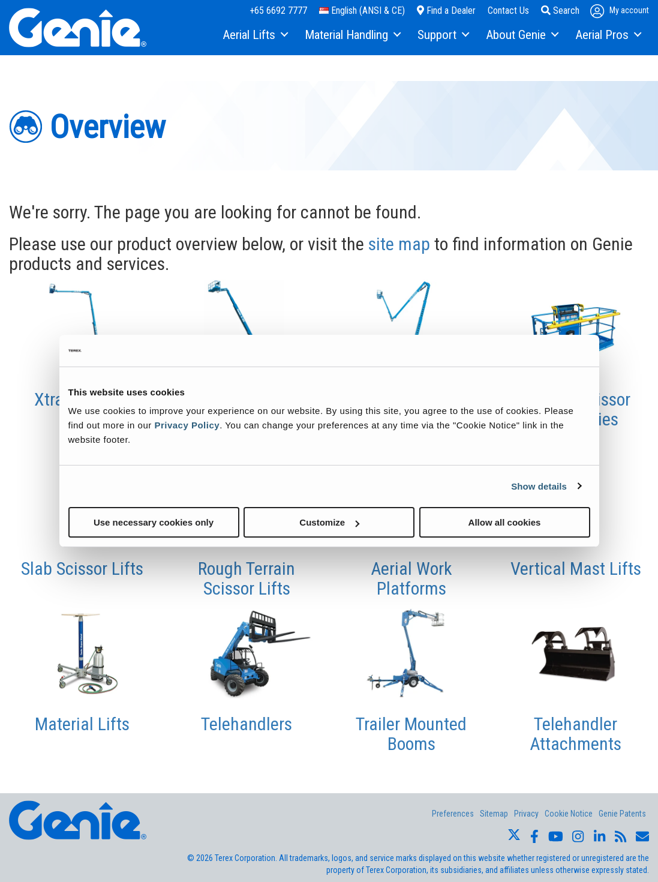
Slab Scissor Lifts (82, 568)
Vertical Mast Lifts (575, 568)
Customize (329, 522)
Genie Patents (622, 813)
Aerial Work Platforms (411, 578)
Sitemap (494, 813)
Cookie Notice (569, 813)
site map (399, 243)
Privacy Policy (187, 425)
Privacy (526, 813)
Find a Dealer (446, 10)
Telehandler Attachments (575, 733)
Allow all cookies (504, 522)
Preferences (453, 813)
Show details (539, 486)
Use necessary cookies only (154, 522)
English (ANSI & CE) (362, 10)
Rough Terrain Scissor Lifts (246, 578)
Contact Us (508, 10)
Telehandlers (246, 723)
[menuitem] (255, 35)
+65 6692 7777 (278, 10)
